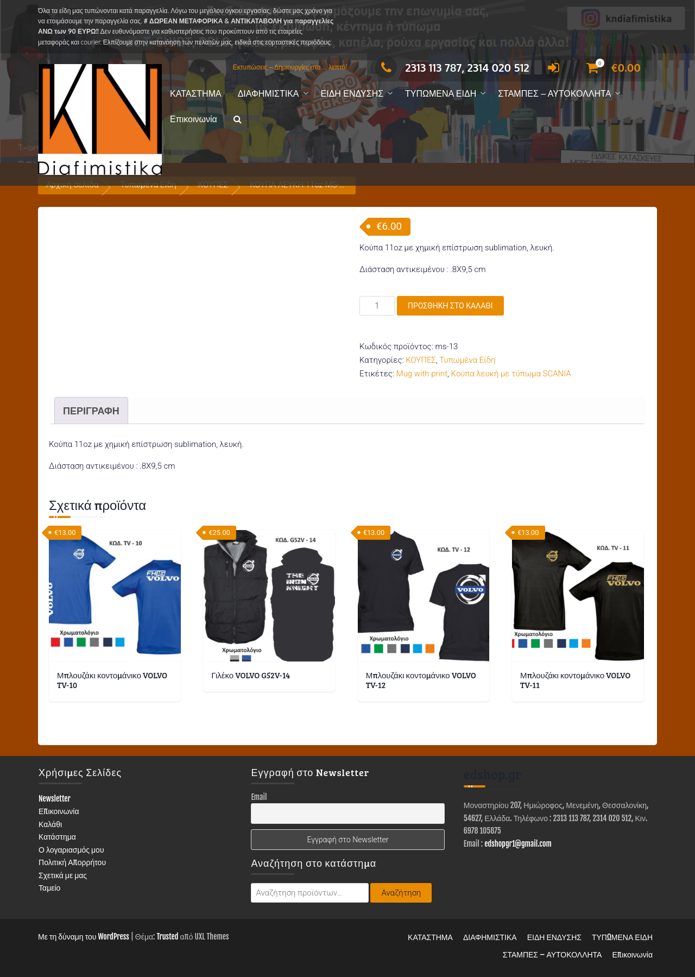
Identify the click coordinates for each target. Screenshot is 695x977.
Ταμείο (49, 887)
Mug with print (421, 374)
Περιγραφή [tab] (91, 410)
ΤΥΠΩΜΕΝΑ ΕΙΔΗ (440, 93)
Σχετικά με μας (63, 875)
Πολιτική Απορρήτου (72, 862)
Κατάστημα (57, 836)
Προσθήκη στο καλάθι (450, 305)
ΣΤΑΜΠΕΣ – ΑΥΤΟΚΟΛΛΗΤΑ (554, 93)
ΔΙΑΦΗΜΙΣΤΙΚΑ (268, 93)
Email (259, 797)
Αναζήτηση (401, 893)
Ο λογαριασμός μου (71, 849)
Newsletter (55, 798)
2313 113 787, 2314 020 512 (452, 67)
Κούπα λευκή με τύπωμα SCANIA (511, 374)
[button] (237, 120)
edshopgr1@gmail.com (518, 843)
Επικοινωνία (193, 119)
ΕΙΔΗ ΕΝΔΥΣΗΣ (352, 93)
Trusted (167, 936)
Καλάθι (50, 824)
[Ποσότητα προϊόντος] (377, 306)
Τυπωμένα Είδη (467, 360)
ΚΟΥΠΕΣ (421, 360)
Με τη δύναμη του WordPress (83, 936)
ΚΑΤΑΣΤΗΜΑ (196, 93)
